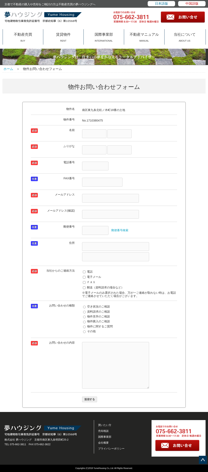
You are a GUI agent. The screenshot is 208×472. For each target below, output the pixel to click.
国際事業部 (104, 37)
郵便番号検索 (119, 230)
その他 (89, 331)
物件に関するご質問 (98, 326)
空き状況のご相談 (96, 306)
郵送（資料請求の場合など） (103, 287)
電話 (88, 271)
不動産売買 (23, 37)
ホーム (8, 69)
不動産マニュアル (144, 37)
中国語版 (191, 3)
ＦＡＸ (89, 282)
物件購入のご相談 (96, 321)
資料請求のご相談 (96, 311)
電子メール (92, 276)
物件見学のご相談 (96, 316)
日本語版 (161, 3)
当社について (185, 37)
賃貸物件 (63, 37)
